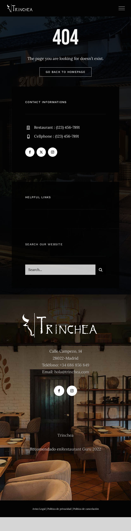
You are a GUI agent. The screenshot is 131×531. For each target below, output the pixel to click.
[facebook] (30, 152)
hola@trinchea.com (71, 371)
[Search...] (60, 271)
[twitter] (41, 152)
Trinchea (65, 435)
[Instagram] (72, 391)
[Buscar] (100, 271)
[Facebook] (59, 391)
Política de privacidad (59, 508)
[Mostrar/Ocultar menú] (122, 8)
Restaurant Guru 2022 (81, 449)
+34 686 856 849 (74, 364)
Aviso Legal (38, 508)
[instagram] (52, 152)
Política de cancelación (86, 508)
